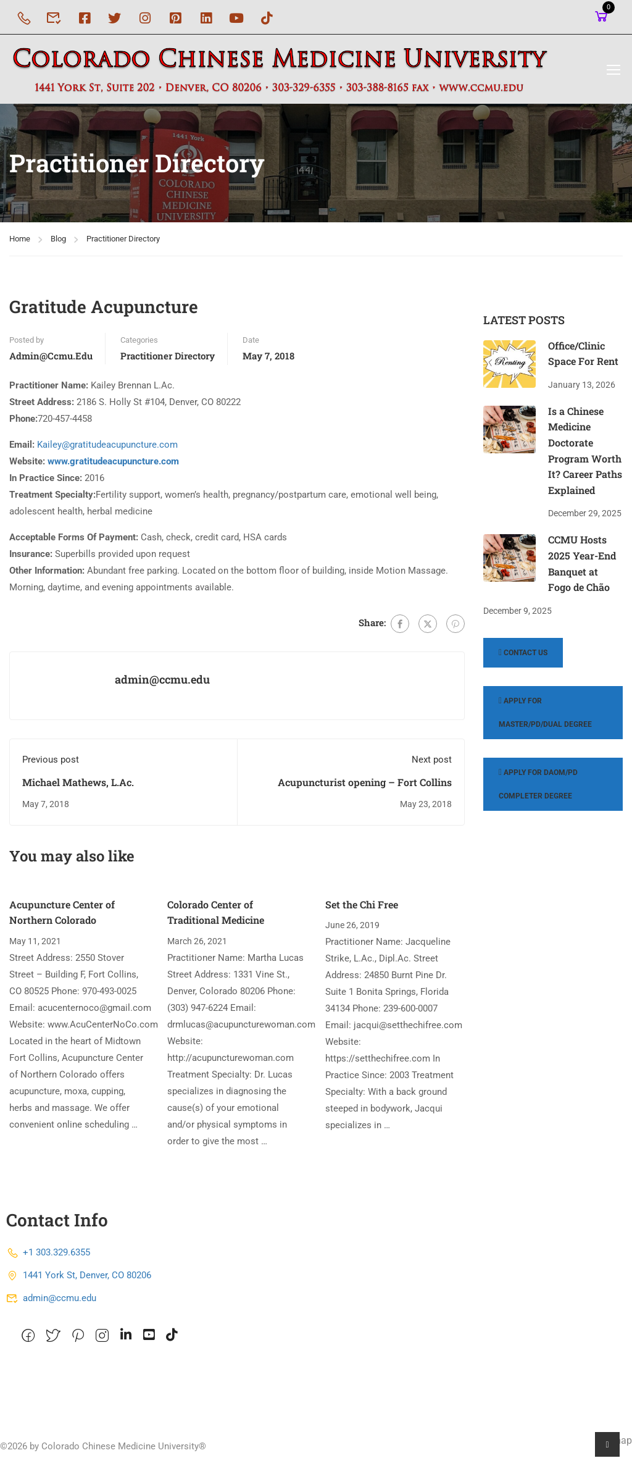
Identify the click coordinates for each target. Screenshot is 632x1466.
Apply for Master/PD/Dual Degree (545, 716)
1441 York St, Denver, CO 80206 (78, 1279)
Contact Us (523, 656)
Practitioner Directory (123, 242)
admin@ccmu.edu (51, 360)
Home (19, 242)
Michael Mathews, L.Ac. (78, 785)
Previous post (50, 763)
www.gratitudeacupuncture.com (113, 465)
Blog (58, 242)
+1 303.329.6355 (48, 1256)
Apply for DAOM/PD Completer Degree (538, 788)
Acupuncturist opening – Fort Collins (365, 785)
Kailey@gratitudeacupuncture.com (107, 448)
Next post (432, 763)
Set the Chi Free (361, 908)
